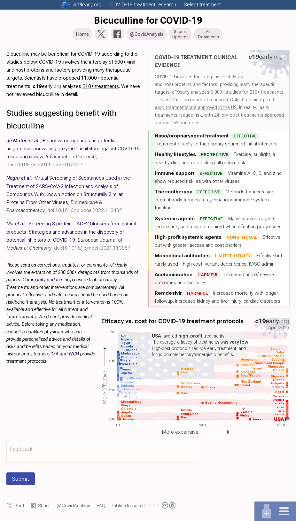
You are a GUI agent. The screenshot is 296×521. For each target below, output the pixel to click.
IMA (54, 356)
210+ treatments (267, 94)
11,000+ (90, 80)
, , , (68, 196)
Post (19, 507)
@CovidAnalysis (74, 507)
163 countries (185, 125)
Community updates (43, 281)
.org (87, 5)
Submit (20, 481)
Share (44, 507)
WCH (74, 356)
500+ (231, 79)
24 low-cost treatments (238, 117)
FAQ (100, 507)
